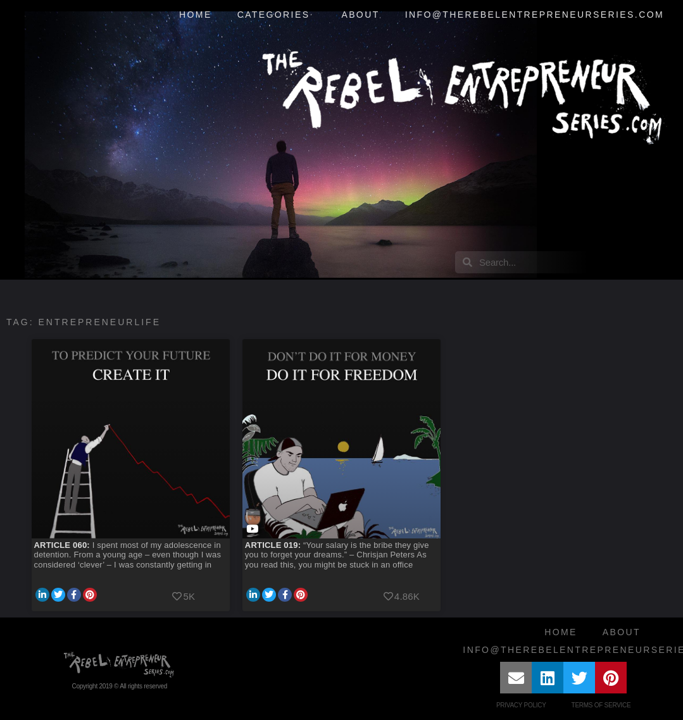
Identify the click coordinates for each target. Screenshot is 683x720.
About (360, 14)
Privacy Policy (521, 705)
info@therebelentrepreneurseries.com (534, 14)
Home (195, 14)
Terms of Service (601, 705)
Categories (276, 15)
